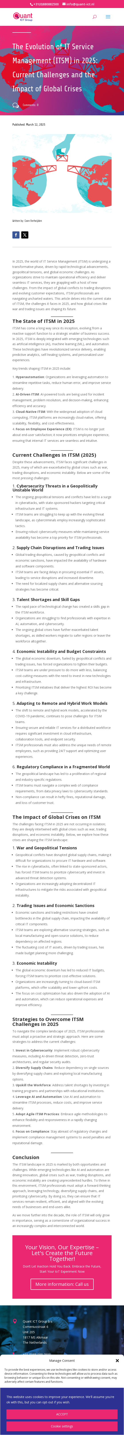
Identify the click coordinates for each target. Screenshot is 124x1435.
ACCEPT (62, 1414)
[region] (62, 1411)
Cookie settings (62, 1426)
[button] (117, 1360)
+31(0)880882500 (46, 4)
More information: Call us (62, 1284)
